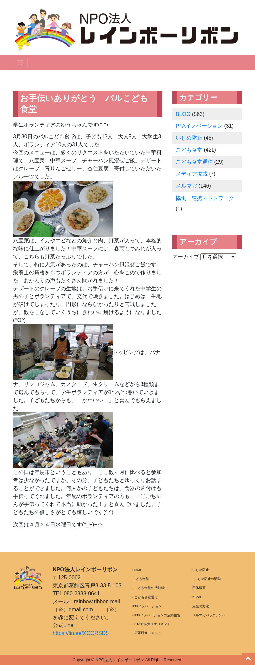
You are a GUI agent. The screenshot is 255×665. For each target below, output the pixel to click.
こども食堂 (189, 150)
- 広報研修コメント (146, 633)
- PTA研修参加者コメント (151, 624)
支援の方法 (200, 606)
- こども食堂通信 (145, 597)
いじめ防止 (189, 138)
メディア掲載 (192, 174)
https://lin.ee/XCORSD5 (81, 633)
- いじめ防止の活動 (206, 579)
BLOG (183, 114)
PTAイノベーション (199, 126)
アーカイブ (185, 257)
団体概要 (199, 588)
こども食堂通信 (194, 162)
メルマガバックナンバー (210, 615)
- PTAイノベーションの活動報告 (156, 615)
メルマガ (186, 186)
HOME (137, 570)
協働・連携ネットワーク (205, 198)
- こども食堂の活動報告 (150, 588)
